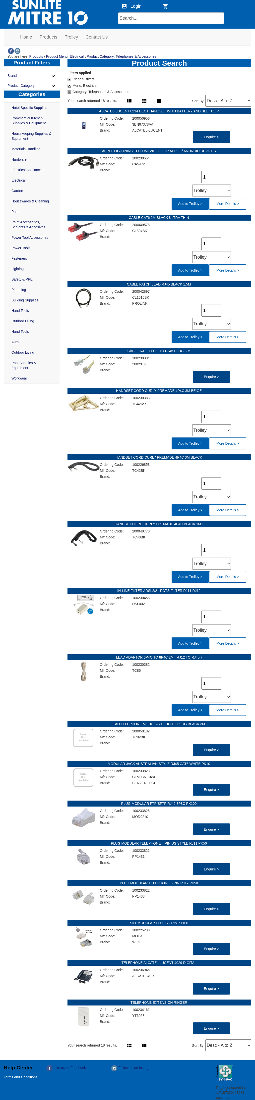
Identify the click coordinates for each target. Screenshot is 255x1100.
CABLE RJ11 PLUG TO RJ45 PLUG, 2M (159, 351)
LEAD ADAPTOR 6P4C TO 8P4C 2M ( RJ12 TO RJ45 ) (159, 657)
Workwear (19, 378)
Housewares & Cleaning (30, 201)
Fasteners (19, 258)
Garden (17, 191)
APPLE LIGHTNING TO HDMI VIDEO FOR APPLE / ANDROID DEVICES (159, 151)
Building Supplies (24, 300)
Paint (15, 212)
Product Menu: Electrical (65, 56)
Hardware (19, 159)
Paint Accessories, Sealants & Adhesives (28, 224)
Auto (15, 342)
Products (36, 56)
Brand (31, 76)
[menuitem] (26, 37)
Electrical (18, 180)
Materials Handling (25, 149)
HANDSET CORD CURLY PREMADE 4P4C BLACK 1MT (159, 524)
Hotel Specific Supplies (29, 108)
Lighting (17, 269)
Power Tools (20, 248)
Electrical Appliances (27, 170)
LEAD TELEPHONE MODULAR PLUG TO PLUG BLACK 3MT (159, 724)
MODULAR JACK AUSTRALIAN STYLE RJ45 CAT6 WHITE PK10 (159, 764)
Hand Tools (20, 311)
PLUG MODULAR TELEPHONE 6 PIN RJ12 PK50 (159, 883)
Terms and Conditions (20, 1077)
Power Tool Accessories (29, 237)
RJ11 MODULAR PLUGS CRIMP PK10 (159, 923)
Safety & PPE (22, 279)
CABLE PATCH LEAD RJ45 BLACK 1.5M (159, 284)
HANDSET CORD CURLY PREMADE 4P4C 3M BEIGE (159, 391)
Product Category (31, 86)
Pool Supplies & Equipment (23, 365)
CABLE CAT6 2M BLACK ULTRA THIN (159, 218)
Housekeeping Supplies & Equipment (31, 136)
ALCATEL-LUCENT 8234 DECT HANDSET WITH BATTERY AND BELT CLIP (159, 111)
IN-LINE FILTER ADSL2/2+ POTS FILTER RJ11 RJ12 (159, 591)
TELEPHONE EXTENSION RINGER (159, 1002)
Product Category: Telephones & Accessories (121, 56)
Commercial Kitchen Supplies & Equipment (28, 120)
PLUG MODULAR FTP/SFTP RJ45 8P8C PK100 (159, 804)
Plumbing (18, 290)
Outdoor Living (22, 321)
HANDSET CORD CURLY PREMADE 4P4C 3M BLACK (159, 457)
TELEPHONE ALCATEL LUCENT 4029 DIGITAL (159, 963)
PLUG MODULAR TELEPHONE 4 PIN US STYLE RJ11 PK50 (159, 843)
